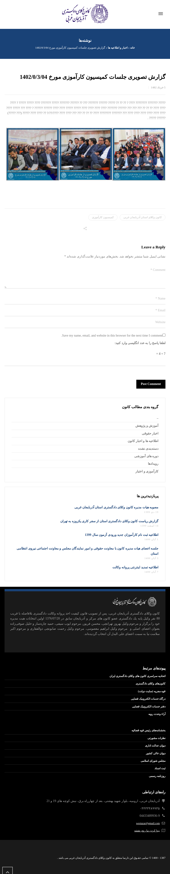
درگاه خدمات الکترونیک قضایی (148, 698)
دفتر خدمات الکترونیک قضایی (148, 706)
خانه (132, 47)
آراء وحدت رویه (156, 714)
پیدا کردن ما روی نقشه (147, 830)
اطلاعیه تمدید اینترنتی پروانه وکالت (135, 567)
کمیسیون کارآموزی (103, 217)
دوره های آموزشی (146, 456)
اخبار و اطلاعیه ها (117, 47)
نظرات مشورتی (156, 738)
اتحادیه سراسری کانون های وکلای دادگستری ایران (137, 676)
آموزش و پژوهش (146, 425)
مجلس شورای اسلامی (153, 760)
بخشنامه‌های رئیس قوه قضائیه (148, 730)
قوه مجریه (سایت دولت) (151, 691)
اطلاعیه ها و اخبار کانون (143, 441)
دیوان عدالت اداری (155, 745)
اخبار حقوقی (150, 433)
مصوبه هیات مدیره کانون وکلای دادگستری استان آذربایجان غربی (116, 507)
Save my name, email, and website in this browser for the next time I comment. (111, 335)
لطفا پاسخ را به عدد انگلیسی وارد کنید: (140, 343)
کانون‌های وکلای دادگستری (150, 683)
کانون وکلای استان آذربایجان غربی (142, 217)
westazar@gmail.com (148, 823)
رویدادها (153, 463)
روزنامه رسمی (157, 776)
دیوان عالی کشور (155, 753)
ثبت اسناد (160, 768)
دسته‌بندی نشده (148, 448)
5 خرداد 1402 (158, 87)
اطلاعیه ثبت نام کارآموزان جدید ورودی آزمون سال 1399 (121, 535)
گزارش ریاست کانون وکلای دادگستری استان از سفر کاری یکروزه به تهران (109, 521)
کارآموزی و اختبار (146, 471)
